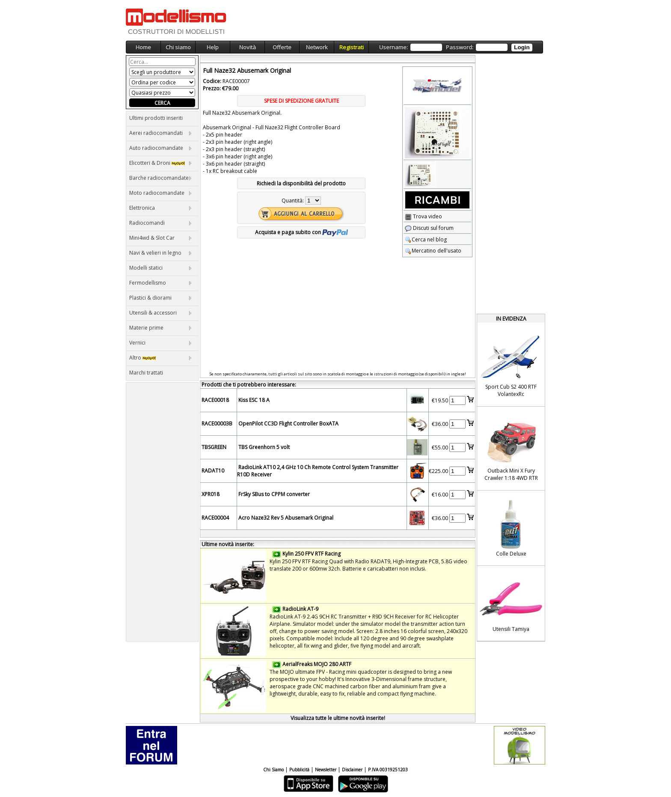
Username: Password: (455, 47)
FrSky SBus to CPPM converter (274, 494)
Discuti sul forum (429, 228)
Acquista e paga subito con (301, 232)
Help (213, 47)
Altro (160, 357)
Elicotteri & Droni (160, 163)
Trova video (423, 216)
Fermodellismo (160, 282)
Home (143, 47)
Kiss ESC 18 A (254, 400)
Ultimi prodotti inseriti (156, 118)
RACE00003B (217, 423)
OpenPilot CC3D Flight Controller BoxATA (288, 423)
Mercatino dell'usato (433, 250)
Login (521, 47)
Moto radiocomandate (160, 192)
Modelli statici (160, 267)
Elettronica (160, 207)
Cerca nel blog (426, 239)
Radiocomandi (160, 222)
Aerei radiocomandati (160, 133)
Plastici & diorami (160, 297)
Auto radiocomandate (160, 148)
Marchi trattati (146, 372)
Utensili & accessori (160, 312)
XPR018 (211, 494)
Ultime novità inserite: (228, 544)
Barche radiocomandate (160, 177)
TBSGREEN (214, 447)
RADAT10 (213, 470)
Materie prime (160, 327)
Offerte (282, 47)
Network (317, 47)
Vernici (160, 342)
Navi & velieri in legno (160, 252)
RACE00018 (215, 400)
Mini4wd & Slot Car (160, 237)
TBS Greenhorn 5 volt (264, 447)
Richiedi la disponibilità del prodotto (301, 183)
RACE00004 (215, 517)
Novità (247, 47)
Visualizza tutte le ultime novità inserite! (338, 718)
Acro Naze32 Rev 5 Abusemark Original (285, 517)
